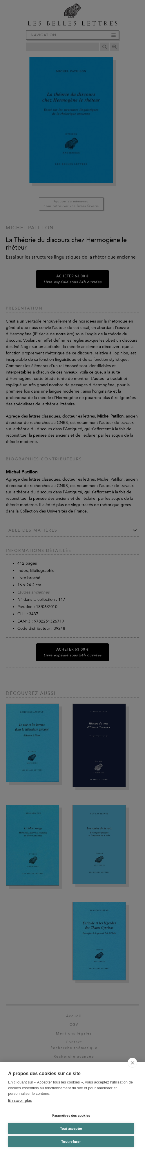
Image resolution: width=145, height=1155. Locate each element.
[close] (132, 1063)
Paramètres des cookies (71, 1116)
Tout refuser (71, 1142)
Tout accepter (71, 1129)
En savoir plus (20, 1100)
